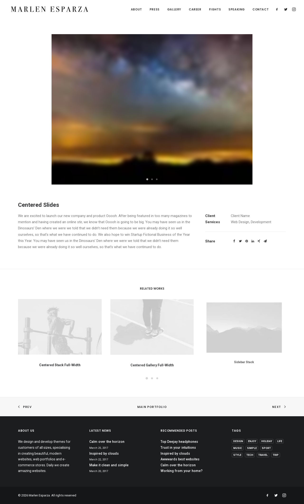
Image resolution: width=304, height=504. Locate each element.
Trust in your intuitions (178, 447)
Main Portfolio (152, 407)
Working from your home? (182, 471)
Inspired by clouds (104, 453)
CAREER (195, 10)
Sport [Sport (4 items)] (266, 448)
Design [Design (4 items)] (238, 441)
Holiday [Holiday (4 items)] (266, 441)
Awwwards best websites (180, 459)
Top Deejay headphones (179, 442)
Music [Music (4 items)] (237, 448)
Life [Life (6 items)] (279, 441)
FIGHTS (215, 10)
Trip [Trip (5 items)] (276, 455)
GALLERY (174, 10)
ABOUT (136, 10)
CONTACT (260, 10)
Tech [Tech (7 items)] (249, 455)
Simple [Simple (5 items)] (252, 448)
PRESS (155, 10)
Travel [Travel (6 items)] (263, 455)
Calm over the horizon (106, 442)
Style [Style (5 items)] (237, 455)
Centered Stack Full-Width (60, 361)
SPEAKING (236, 10)
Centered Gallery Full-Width (152, 353)
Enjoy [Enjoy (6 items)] (252, 441)
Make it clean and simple (108, 465)
